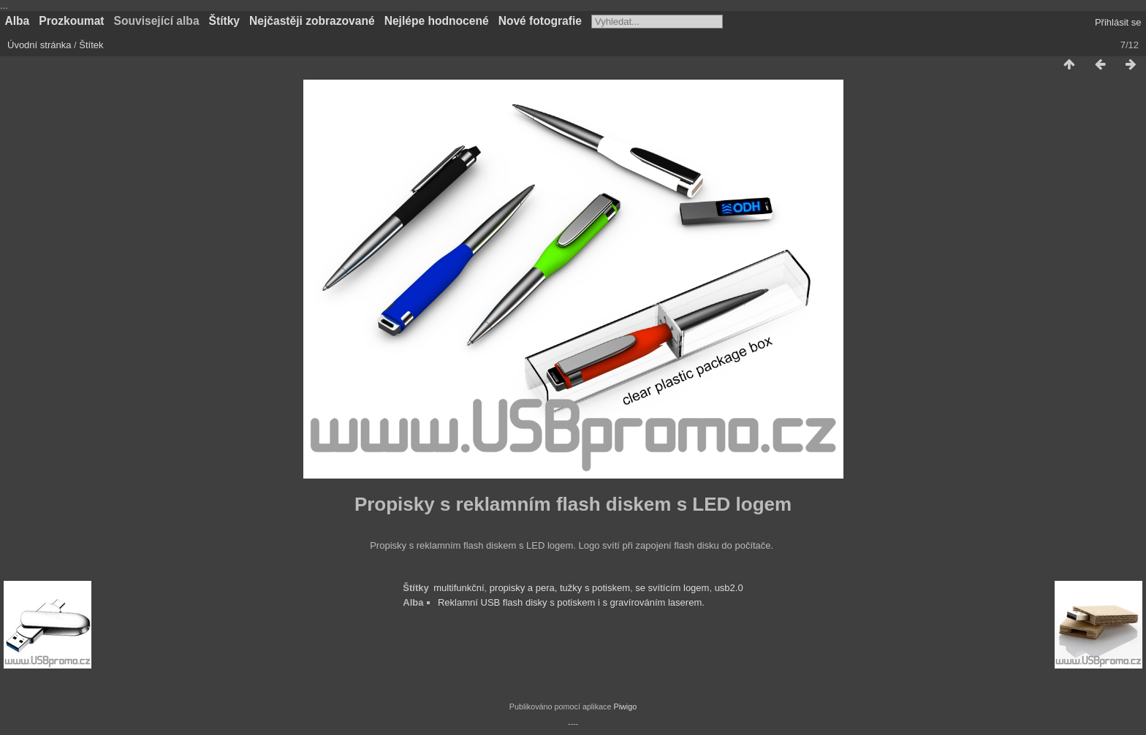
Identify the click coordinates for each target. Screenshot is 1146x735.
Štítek (91, 44)
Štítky (224, 21)
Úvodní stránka (39, 44)
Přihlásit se (1118, 22)
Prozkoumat (71, 21)
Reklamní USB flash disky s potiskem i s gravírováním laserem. (571, 602)
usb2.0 (729, 587)
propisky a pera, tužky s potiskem (560, 587)
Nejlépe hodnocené (436, 21)
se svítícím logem (672, 587)
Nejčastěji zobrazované (312, 21)
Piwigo (625, 706)
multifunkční (458, 587)
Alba (17, 21)
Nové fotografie (540, 21)
